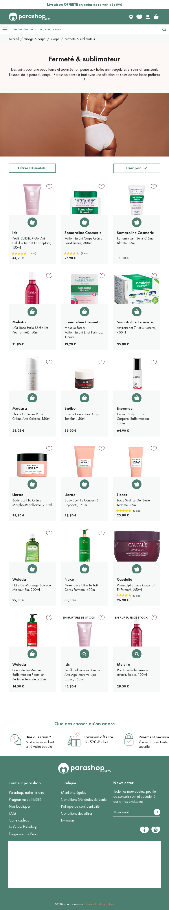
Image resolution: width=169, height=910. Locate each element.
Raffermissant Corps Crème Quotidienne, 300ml (83, 240)
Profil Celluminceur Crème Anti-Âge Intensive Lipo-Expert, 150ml (82, 674)
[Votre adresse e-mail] (136, 812)
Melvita (19, 322)
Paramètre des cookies (100, 904)
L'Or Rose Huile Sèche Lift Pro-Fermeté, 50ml (30, 330)
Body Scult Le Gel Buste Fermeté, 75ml (133, 502)
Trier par (133, 168)
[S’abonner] (157, 812)
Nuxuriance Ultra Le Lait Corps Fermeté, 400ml (81, 587)
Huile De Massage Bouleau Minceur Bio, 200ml (31, 587)
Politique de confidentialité (80, 806)
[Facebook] (144, 829)
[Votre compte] (147, 17)
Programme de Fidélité (25, 799)
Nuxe (69, 579)
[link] (156, 17)
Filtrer (32, 168)
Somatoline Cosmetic (82, 232)
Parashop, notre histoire (26, 792)
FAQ (12, 813)
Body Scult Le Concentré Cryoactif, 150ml (81, 502)
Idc (14, 232)
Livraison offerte (98, 737)
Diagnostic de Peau (23, 834)
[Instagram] (155, 829)
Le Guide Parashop (23, 827)
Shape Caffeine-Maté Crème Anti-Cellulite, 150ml (31, 416)
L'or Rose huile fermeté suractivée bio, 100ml (132, 672)
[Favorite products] (139, 17)
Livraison (67, 820)
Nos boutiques (20, 806)
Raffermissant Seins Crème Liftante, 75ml (135, 240)
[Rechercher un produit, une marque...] (85, 29)
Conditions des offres (76, 813)
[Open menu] (5, 29)
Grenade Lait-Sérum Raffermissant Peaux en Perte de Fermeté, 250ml (29, 674)
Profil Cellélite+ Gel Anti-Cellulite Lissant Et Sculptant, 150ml (31, 243)
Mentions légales (73, 792)
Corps (55, 39)
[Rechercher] (164, 29)
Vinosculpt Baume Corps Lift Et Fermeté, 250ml (136, 587)
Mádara (19, 408)
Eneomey (125, 408)
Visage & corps (34, 39)
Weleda (19, 579)
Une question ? (38, 737)
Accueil (14, 39)
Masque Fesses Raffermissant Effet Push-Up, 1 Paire (83, 332)
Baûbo (70, 408)
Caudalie (124, 579)
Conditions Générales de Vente (84, 799)
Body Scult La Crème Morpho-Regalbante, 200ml (32, 502)
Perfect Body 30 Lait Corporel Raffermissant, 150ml (133, 418)
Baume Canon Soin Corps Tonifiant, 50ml (82, 416)
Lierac (17, 494)
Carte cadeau (19, 820)
